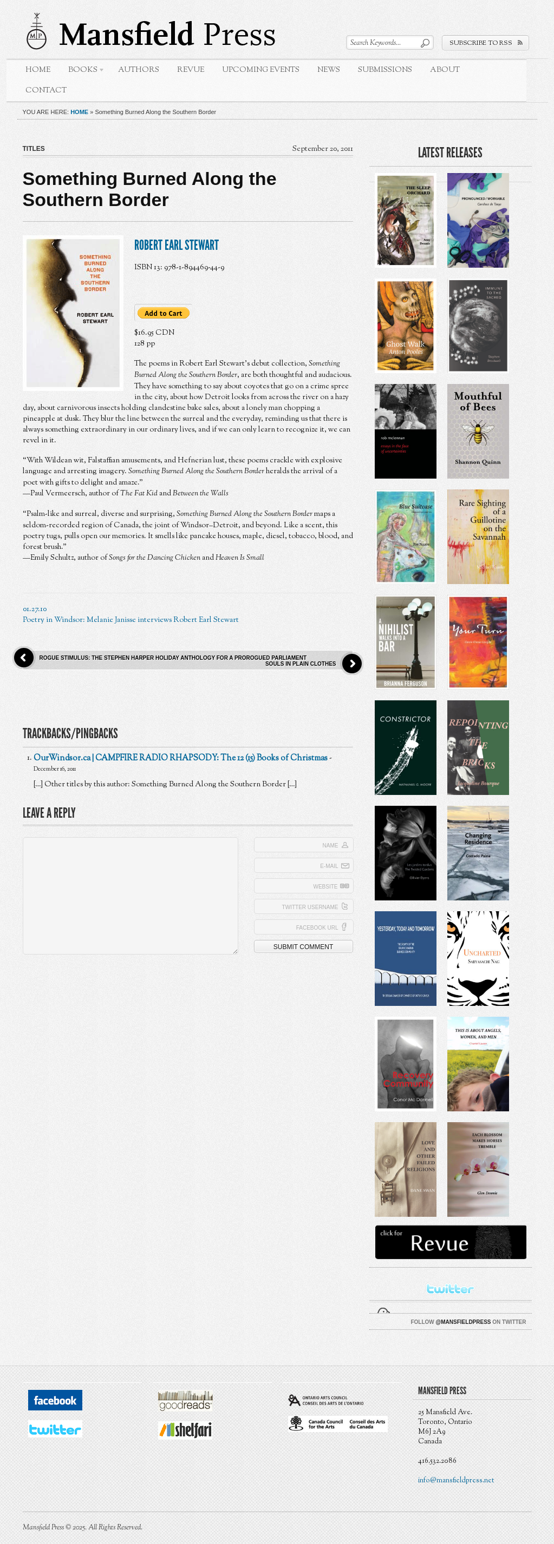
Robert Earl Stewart (176, 245)
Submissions (385, 70)
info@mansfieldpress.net (456, 1481)
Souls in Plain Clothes (300, 664)
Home (37, 70)
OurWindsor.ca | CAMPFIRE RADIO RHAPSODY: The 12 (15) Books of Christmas (181, 758)
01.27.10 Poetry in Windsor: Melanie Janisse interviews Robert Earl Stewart (131, 614)
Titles (34, 149)
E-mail (329, 866)
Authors (138, 70)
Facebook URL (317, 928)
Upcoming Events (260, 70)
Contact (46, 90)
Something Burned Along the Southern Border (150, 189)
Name (330, 846)
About (445, 70)
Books (82, 71)
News (328, 70)
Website (325, 887)
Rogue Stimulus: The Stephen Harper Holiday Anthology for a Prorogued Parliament (173, 658)
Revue (190, 70)
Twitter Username (310, 907)
